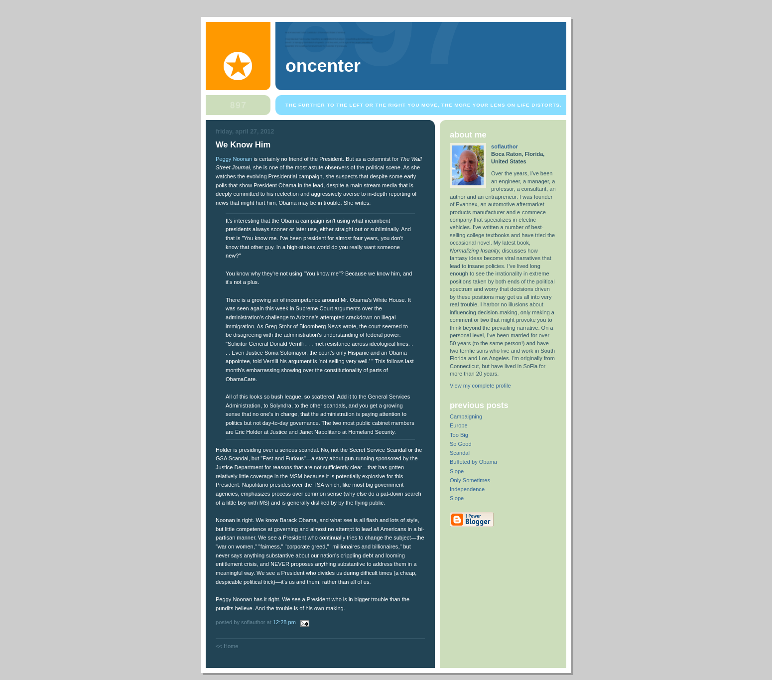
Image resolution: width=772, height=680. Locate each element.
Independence (467, 489)
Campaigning (466, 416)
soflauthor (504, 146)
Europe (459, 425)
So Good (461, 444)
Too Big (459, 435)
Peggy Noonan (234, 159)
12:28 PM (284, 622)
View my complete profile (480, 386)
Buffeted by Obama (473, 462)
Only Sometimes (470, 480)
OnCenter (323, 66)
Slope (457, 471)
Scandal (460, 453)
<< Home (227, 646)
